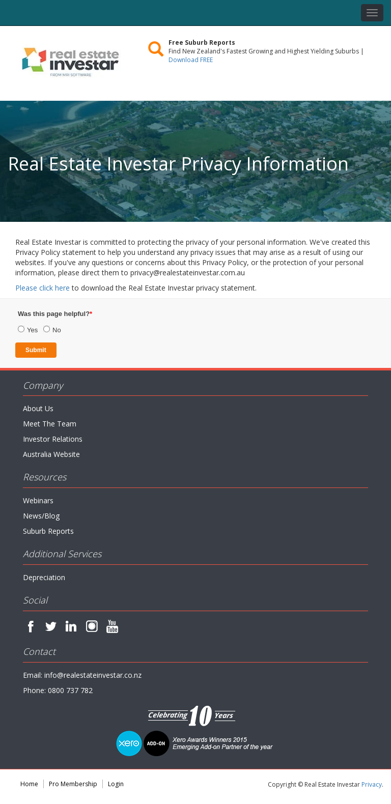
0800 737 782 (70, 690)
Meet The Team (49, 423)
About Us (38, 408)
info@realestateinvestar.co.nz (93, 675)
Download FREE (191, 59)
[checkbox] (96, 322)
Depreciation (44, 577)
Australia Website (51, 454)
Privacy (371, 784)
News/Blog (41, 516)
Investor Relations (52, 439)
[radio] (30, 330)
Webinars (38, 500)
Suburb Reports (48, 531)
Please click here (42, 288)
